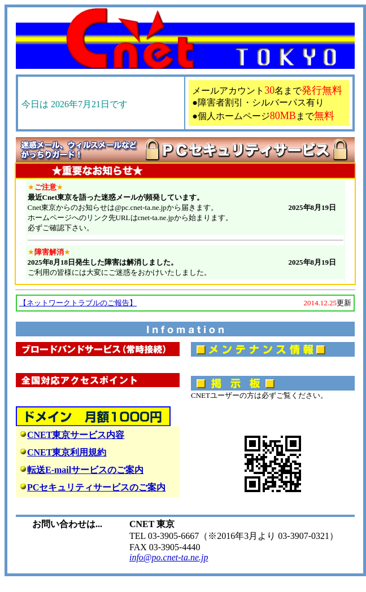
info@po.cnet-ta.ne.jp (168, 557)
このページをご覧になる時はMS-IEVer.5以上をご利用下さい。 (185, 231)
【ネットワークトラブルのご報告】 (78, 303)
